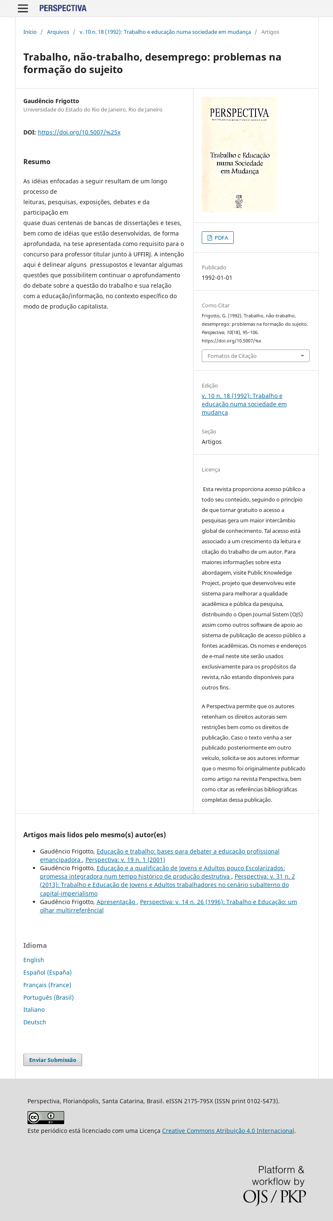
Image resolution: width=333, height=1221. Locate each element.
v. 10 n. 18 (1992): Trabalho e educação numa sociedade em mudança (165, 31)
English (33, 960)
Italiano (34, 1009)
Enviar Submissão (52, 1060)
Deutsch (34, 1022)
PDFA (220, 237)
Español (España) (47, 972)
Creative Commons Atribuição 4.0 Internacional (228, 1131)
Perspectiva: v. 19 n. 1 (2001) (125, 860)
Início (30, 31)
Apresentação (117, 902)
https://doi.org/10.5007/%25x (79, 132)
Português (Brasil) (48, 997)
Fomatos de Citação (232, 356)
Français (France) (47, 985)
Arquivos (58, 31)
